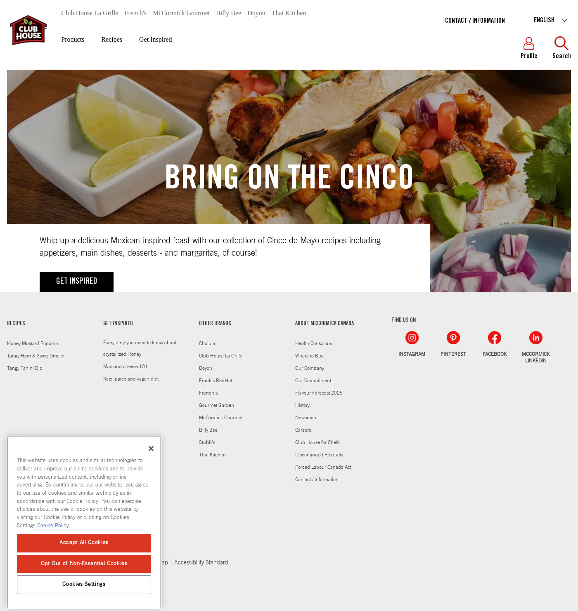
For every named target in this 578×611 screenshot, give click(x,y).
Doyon (256, 12)
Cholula (207, 343)
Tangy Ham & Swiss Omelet (35, 355)
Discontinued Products (319, 454)
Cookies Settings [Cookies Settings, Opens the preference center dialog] (84, 589)
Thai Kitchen (289, 12)
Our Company (309, 368)
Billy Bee (228, 12)
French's (136, 12)
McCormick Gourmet (181, 12)
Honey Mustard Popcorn (32, 343)
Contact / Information (475, 21)
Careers (303, 430)
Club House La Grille (89, 12)
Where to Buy (309, 355)
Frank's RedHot (215, 380)
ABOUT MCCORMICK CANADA (324, 324)
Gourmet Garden (216, 405)
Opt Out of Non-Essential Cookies (84, 568)
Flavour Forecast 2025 (319, 392)
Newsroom (306, 417)
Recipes (111, 39)
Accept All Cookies (84, 548)
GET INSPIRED (76, 282)
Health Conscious (313, 343)
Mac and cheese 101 (125, 366)
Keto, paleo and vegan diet (131, 378)
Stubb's (207, 442)
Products (72, 39)
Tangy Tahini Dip (25, 368)
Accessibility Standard (201, 563)
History (302, 405)
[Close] (151, 453)
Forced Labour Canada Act (323, 467)
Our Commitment (313, 380)
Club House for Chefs (317, 442)
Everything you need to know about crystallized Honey (139, 348)
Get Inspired (155, 39)
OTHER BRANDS (215, 324)
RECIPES (16, 324)
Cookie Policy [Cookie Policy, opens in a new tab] (53, 530)
